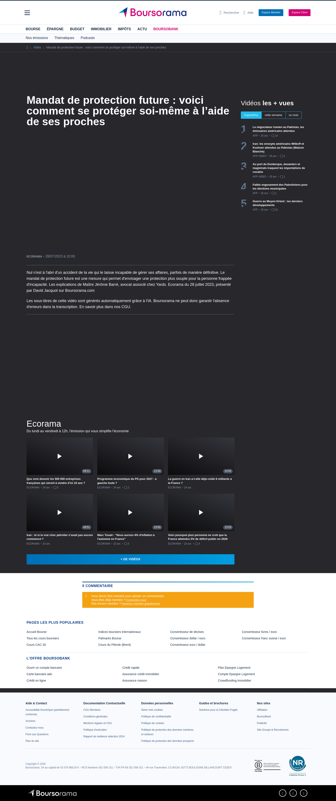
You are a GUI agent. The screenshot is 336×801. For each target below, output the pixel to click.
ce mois (293, 115)
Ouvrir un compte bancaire (44, 667)
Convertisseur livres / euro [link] (259, 632)
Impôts (124, 29)
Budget (77, 29)
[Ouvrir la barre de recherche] (229, 12)
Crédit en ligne (36, 680)
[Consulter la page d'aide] (248, 12)
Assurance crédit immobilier (140, 674)
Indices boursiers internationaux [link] (119, 632)
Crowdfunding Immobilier (234, 680)
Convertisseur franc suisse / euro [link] (264, 638)
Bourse (33, 29)
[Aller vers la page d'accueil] (166, 12)
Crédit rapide (131, 667)
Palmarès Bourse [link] (109, 638)
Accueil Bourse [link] (36, 632)
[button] (27, 12)
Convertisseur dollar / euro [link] (187, 638)
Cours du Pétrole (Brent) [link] (114, 644)
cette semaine (273, 115)
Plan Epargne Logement (234, 667)
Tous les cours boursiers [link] (43, 638)
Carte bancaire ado (39, 674)
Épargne (55, 29)
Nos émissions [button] (37, 38)
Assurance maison (134, 680)
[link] (30, 721)
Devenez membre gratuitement (141, 603)
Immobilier (101, 29)
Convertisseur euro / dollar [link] (187, 644)
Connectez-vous (136, 600)
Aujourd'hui (251, 115)
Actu (142, 29)
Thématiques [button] (64, 38)
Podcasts (88, 38)
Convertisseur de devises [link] (187, 632)
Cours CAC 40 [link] (36, 644)
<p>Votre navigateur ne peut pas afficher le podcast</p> (130, 366)
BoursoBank (165, 29)
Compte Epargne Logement (236, 674)
